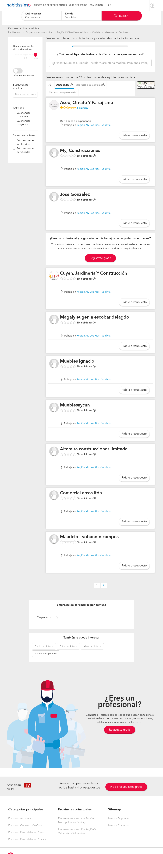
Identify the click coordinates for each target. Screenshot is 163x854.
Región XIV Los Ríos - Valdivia (72, 32)
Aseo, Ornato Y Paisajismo (86, 103)
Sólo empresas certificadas (25, 150)
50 (25, 58)
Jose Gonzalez (75, 194)
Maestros (109, 32)
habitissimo (14, 32)
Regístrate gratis (119, 729)
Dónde (69, 14)
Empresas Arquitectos (21, 818)
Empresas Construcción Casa (25, 825)
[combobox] (41, 16)
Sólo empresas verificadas (25, 142)
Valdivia (96, 32)
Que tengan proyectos (24, 123)
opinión (82, 108)
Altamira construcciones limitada (94, 449)
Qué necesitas (33, 14)
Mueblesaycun (75, 405)
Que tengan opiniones (24, 115)
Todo (36, 58)
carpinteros (44, 646)
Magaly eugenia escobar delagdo (94, 317)
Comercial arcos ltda (81, 493)
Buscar (121, 15)
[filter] (25, 55)
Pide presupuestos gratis (126, 786)
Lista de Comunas (118, 825)
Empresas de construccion (39, 32)
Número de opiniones (61, 92)
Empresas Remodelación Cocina (27, 839)
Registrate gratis (100, 258)
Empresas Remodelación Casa (26, 832)
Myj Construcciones (80, 151)
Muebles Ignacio (77, 361)
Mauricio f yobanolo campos (89, 537)
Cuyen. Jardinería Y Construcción (93, 273)
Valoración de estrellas (88, 85)
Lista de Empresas (118, 818)
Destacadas (62, 85)
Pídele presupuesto (134, 135)
